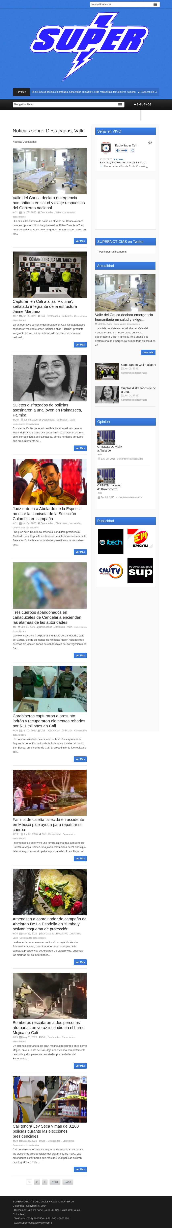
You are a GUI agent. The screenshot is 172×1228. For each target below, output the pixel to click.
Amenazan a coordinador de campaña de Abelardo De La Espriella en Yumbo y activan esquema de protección (50, 924)
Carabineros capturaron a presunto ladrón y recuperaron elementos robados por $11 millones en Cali (49, 721)
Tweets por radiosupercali (112, 251)
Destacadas (58, 130)
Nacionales (75, 523)
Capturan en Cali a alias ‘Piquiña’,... (145, 364)
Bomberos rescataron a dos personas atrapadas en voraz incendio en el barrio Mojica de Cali (49, 1027)
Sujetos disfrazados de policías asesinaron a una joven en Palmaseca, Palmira (47, 410)
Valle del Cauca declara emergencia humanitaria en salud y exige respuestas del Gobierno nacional (83, 92)
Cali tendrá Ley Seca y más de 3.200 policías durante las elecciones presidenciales (46, 1131)
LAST (68, 1182)
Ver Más (80, 241)
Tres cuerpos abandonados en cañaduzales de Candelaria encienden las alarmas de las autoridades (47, 617)
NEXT (55, 1182)
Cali (42, 316)
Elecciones (61, 523)
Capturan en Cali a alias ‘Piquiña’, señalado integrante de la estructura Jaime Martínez (45, 306)
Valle (79, 130)
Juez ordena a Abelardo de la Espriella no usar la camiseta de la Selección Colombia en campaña (47, 513)
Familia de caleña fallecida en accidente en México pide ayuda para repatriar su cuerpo (48, 824)
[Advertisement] (125, 204)
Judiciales (67, 316)
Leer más (148, 352)
